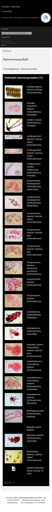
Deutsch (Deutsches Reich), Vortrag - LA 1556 (35, 471)
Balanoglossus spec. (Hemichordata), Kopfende (36, 414)
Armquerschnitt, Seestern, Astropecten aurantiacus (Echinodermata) (34, 268)
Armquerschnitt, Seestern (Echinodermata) (34, 282)
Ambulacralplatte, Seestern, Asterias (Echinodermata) (34, 90)
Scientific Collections (10, 6)
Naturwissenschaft (29, 68)
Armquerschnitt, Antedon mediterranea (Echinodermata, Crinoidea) (34, 170)
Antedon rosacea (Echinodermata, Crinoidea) (34, 123)
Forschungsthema (12, 68)
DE (5, 45)
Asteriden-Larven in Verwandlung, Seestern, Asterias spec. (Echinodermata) (35, 350)
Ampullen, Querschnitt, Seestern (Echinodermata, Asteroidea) (34, 109)
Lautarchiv (7, 11)
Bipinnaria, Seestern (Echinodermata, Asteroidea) (35, 438)
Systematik (5, 37)
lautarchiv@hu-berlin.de (27, 498)
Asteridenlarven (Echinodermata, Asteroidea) (34, 315)
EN (2, 45)
